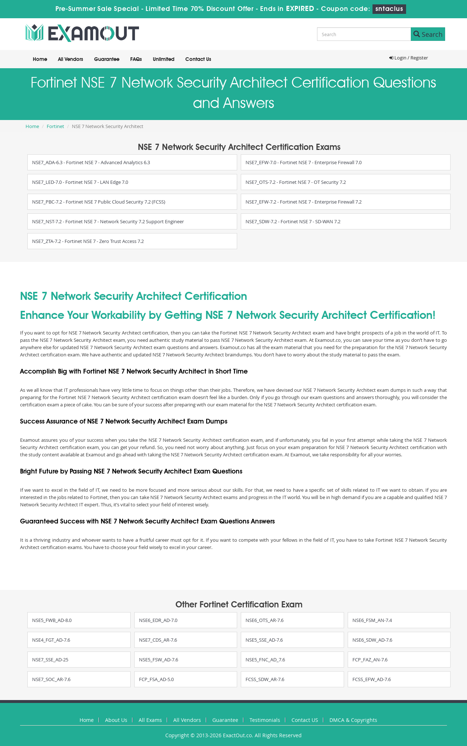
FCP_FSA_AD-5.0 (156, 679)
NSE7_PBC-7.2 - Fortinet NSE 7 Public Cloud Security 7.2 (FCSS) (98, 201)
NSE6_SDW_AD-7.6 (372, 640)
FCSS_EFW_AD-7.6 (371, 679)
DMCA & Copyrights (353, 719)
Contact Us (198, 59)
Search (428, 34)
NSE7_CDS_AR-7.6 (158, 640)
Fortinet (55, 126)
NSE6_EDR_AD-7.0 (158, 620)
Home (40, 59)
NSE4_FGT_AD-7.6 (51, 640)
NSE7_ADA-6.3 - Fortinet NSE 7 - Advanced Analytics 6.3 (91, 162)
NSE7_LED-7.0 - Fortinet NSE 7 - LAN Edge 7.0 (80, 182)
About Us (116, 719)
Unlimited (163, 59)
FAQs (136, 59)
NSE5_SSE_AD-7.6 (264, 640)
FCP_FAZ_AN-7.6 (369, 659)
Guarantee (106, 59)
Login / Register (408, 57)
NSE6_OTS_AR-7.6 (264, 620)
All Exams (150, 719)
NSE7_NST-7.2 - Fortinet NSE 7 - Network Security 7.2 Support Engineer (108, 221)
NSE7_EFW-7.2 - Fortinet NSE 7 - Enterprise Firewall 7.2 (304, 201)
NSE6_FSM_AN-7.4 (372, 620)
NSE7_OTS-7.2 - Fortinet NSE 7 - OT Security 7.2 (296, 182)
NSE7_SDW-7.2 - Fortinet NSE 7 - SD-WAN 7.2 (293, 221)
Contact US (305, 719)
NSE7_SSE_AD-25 (50, 659)
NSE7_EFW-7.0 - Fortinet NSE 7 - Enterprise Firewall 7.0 (304, 162)
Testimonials (265, 719)
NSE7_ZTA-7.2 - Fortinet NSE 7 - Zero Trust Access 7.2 (88, 241)
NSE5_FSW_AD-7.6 (158, 659)
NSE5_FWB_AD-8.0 (52, 620)
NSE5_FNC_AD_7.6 (265, 659)
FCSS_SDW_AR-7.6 (265, 679)
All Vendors (70, 59)
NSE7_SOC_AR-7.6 (51, 679)
